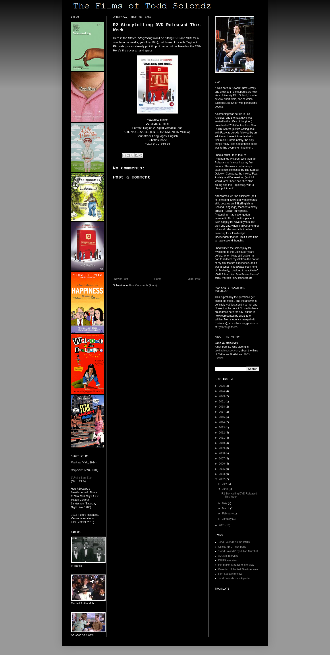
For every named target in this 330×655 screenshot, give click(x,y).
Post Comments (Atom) (143, 285)
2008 (222, 453)
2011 (222, 437)
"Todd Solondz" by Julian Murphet (238, 551)
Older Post (194, 278)
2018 (222, 406)
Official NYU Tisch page (232, 546)
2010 (222, 443)
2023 (222, 396)
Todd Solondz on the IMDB (234, 542)
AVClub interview (228, 555)
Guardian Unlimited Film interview (238, 569)
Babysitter (77, 470)
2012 (222, 432)
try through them (227, 327)
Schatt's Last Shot (81, 477)
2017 (222, 411)
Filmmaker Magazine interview (236, 564)
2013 (222, 427)
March (226, 508)
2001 (222, 525)
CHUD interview (227, 560)
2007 (222, 458)
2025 (222, 385)
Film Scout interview (230, 573)
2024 (222, 391)
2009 (222, 448)
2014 (222, 422)
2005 (222, 469)
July (225, 483)
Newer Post (121, 278)
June (225, 488)
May (225, 503)
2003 (222, 474)
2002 (222, 479)
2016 (222, 417)
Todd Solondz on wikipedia (234, 578)
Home (157, 278)
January (227, 518)
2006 (222, 463)
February (227, 513)
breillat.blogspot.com (227, 350)
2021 (222, 401)
